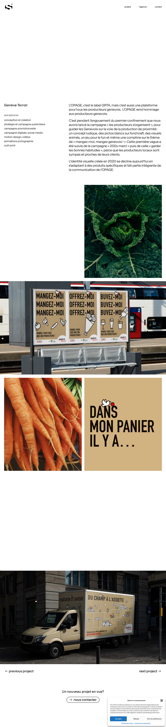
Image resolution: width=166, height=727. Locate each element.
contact (158, 7)
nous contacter (85, 700)
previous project (21, 671)
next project (148, 671)
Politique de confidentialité (142, 723)
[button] (162, 700)
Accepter (118, 719)
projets (128, 7)
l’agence (143, 7)
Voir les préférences (154, 719)
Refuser (136, 719)
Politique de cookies (127, 723)
